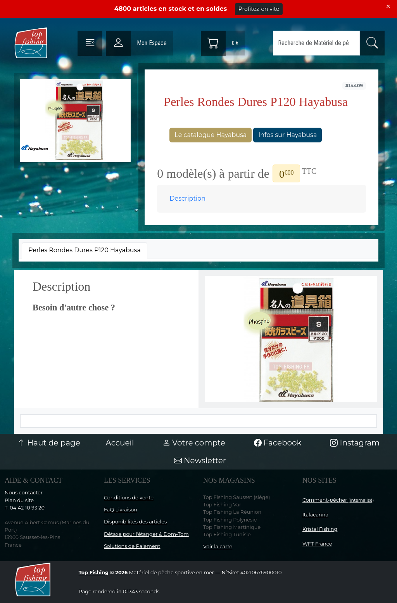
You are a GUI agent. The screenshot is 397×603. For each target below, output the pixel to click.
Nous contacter (24, 493)
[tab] (84, 250)
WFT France (317, 544)
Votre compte (193, 442)
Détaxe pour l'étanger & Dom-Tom (146, 534)
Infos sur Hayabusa (287, 135)
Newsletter (200, 460)
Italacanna (315, 515)
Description (187, 198)
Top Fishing (94, 572)
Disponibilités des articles (135, 522)
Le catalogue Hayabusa (210, 135)
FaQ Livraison (120, 510)
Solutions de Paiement (132, 546)
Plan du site (19, 500)
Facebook (278, 442)
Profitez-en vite (258, 8)
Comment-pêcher (338, 500)
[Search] (316, 43)
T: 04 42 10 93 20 (25, 508)
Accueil (119, 442)
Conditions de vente (129, 498)
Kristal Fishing (319, 529)
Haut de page (48, 442)
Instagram (355, 442)
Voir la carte (217, 546)
